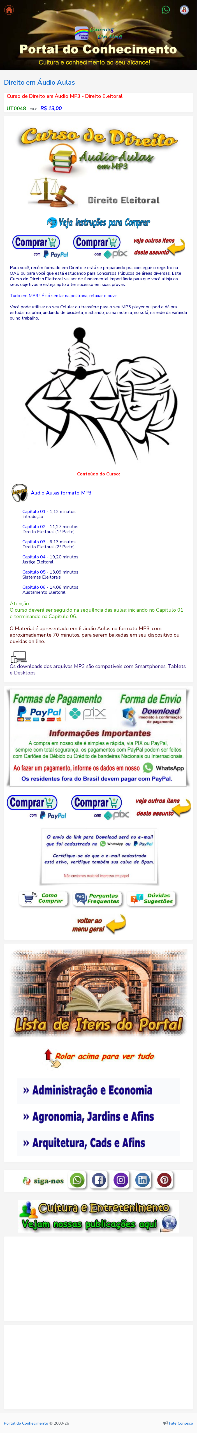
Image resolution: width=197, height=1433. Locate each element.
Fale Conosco (181, 1423)
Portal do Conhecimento (26, 1423)
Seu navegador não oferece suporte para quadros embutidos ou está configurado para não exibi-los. (98, 1100)
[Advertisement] (98, 1281)
